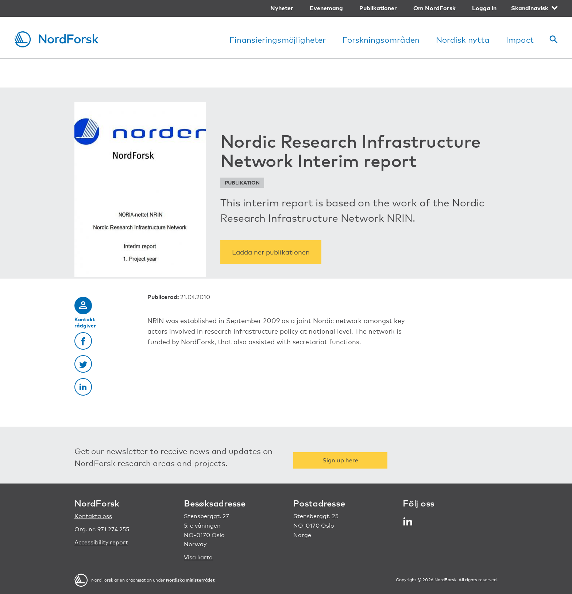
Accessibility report (101, 542)
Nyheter (281, 8)
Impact (520, 39)
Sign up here (340, 460)
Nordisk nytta (463, 39)
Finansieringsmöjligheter (277, 39)
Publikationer (378, 8)
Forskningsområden (381, 39)
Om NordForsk (434, 8)
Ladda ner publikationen (271, 252)
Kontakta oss (93, 516)
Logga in (484, 8)
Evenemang (326, 8)
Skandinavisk (529, 8)
